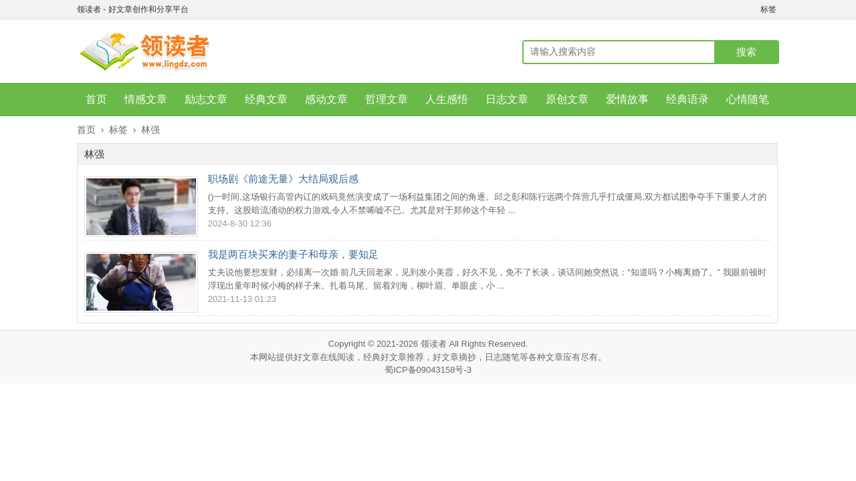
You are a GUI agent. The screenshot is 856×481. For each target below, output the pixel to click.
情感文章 (145, 99)
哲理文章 (386, 99)
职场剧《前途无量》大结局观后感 (283, 178)
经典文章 (266, 99)
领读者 (434, 344)
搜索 (746, 51)
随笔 (511, 357)
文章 (554, 357)
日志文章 (507, 99)
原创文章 (567, 99)
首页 (96, 99)
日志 (493, 357)
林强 (150, 129)
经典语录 (687, 99)
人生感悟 (446, 99)
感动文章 (326, 99)
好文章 (307, 357)
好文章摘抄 (454, 357)
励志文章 (206, 99)
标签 (768, 9)
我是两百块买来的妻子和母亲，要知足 (293, 254)
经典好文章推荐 (393, 357)
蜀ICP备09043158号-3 (428, 370)
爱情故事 (627, 99)
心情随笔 (747, 99)
